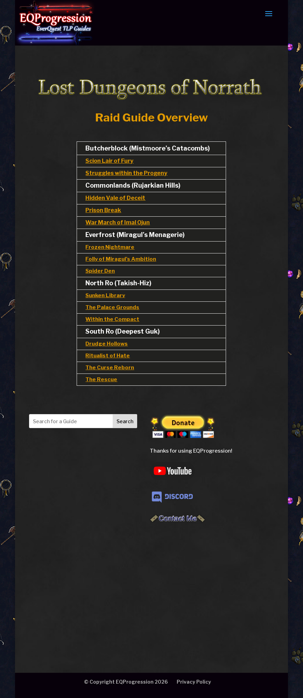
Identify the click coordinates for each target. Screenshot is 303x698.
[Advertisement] (87, 585)
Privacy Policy (194, 682)
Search (125, 421)
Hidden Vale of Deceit (115, 198)
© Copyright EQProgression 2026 (126, 682)
